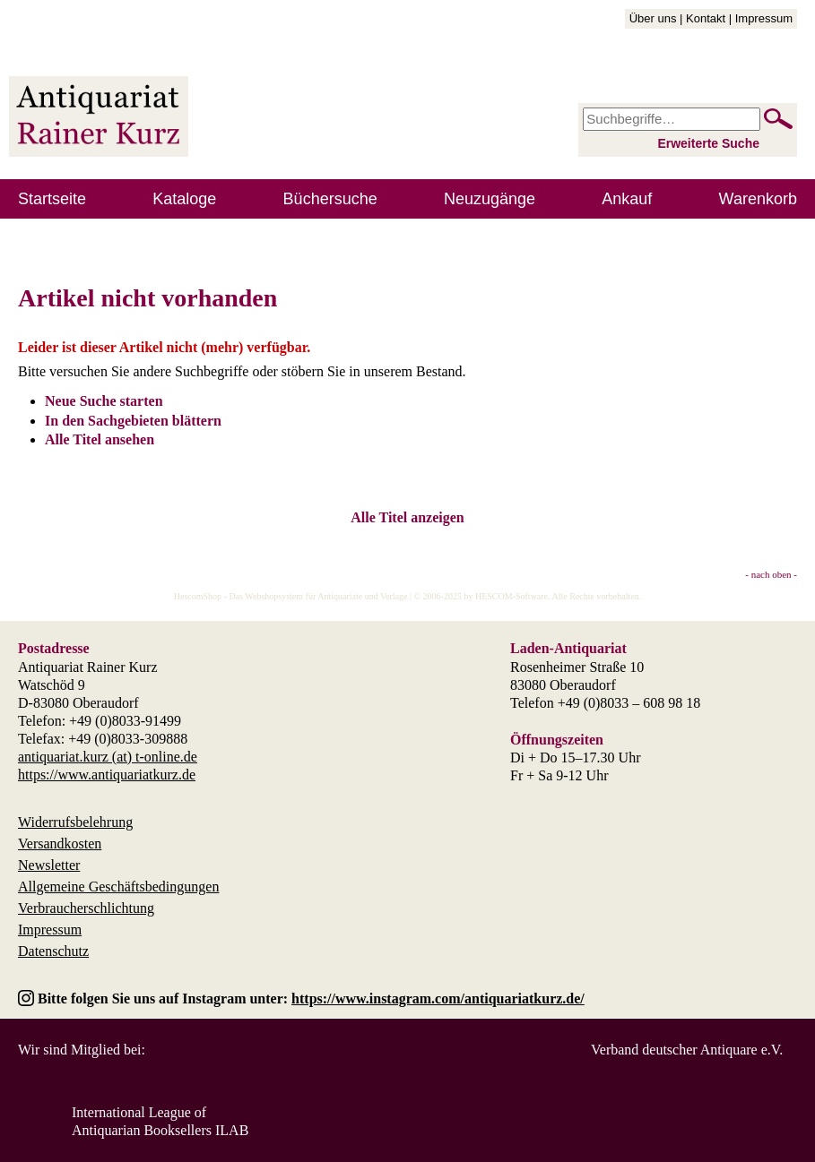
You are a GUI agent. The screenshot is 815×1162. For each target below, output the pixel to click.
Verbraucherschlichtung (86, 908)
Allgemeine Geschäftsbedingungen (118, 886)
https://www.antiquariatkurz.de (106, 774)
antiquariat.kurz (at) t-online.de (107, 756)
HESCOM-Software (511, 596)
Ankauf (627, 199)
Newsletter (49, 865)
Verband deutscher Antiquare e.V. (687, 1049)
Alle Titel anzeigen (407, 517)
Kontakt (705, 18)
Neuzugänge (489, 199)
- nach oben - (771, 574)
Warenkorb (758, 199)
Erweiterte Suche (708, 143)
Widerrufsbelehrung (75, 822)
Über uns (653, 18)
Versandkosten (59, 843)
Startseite (52, 199)
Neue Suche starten (104, 401)
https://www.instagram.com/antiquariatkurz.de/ (438, 998)
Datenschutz (53, 951)
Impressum (764, 18)
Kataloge (184, 199)
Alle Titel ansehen (99, 439)
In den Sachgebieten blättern (133, 420)
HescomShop (197, 596)
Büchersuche (330, 199)
